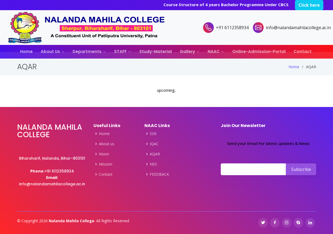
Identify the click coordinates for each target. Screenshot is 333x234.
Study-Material (155, 51)
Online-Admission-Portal (259, 51)
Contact (303, 51)
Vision (104, 154)
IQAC (154, 144)
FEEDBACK (159, 174)
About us (106, 144)
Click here (309, 5)
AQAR (155, 154)
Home (26, 51)
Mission (105, 164)
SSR (153, 134)
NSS (153, 164)
